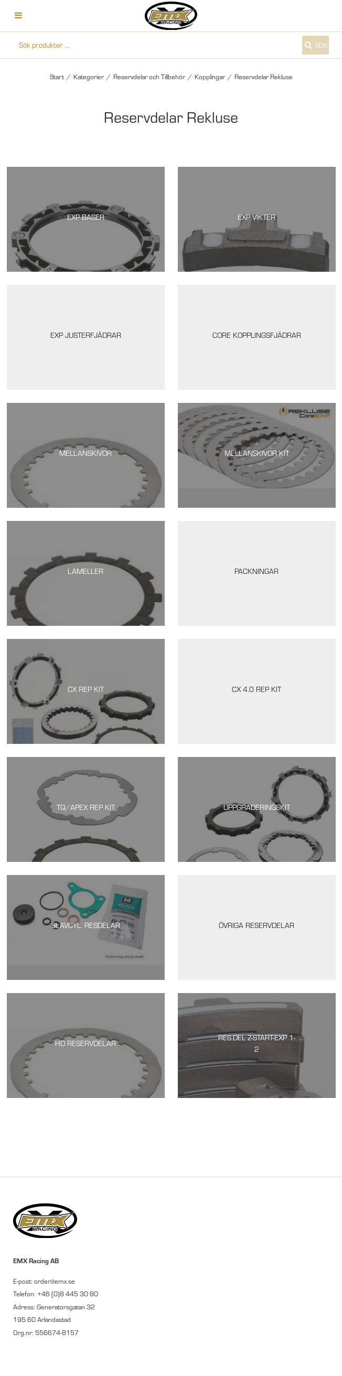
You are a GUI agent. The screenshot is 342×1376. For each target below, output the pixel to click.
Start (57, 76)
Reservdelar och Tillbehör (149, 76)
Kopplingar (210, 76)
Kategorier (88, 76)
